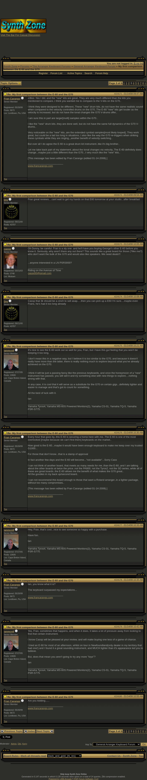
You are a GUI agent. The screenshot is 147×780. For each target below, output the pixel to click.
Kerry (24, 744)
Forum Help (101, 73)
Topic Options (11, 83)
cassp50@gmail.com (39, 273)
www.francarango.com (40, 165)
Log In (138, 63)
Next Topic (45, 731)
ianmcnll (9, 350)
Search (88, 73)
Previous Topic (11, 731)
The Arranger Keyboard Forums (51, 66)
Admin (14, 744)
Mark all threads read (33, 755)
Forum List (56, 73)
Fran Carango (12, 98)
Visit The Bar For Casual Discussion (20, 35)
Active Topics (74, 73)
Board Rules (11, 755)
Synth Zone (11, 66)
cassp (7, 249)
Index (29, 731)
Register (43, 73)
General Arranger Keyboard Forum (94, 66)
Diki (19, 744)
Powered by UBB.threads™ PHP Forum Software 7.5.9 (73, 779)
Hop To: (88, 744)
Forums (25, 66)
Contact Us (113, 755)
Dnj (6, 199)
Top (5, 179)
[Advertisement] (96, 27)
